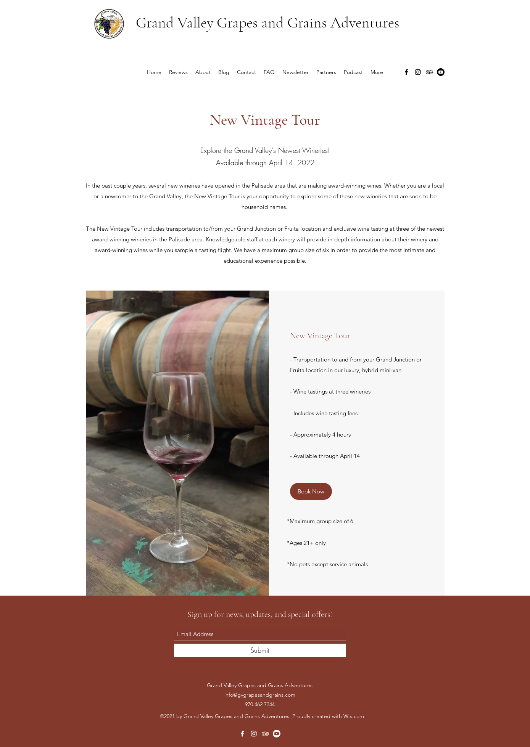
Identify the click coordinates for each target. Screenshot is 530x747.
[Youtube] (441, 72)
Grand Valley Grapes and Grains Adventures (268, 22)
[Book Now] (311, 491)
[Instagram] (418, 72)
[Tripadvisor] (429, 72)
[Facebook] (406, 72)
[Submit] (260, 650)
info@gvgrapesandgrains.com (259, 694)
